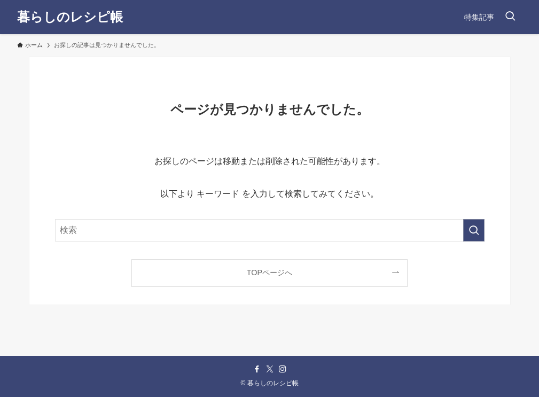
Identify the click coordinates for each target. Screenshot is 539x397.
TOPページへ (269, 272)
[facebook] (257, 369)
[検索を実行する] (474, 230)
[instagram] (282, 369)
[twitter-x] (270, 369)
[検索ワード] (270, 230)
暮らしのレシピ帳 (70, 17)
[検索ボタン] (510, 17)
